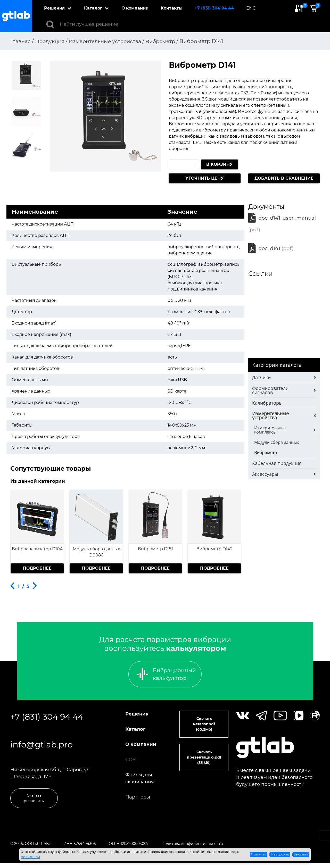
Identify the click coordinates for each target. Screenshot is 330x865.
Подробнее (37, 568)
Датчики (261, 379)
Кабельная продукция (277, 464)
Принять (258, 854)
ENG (251, 8)
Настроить (280, 854)
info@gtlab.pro (41, 746)
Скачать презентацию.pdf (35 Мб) (204, 757)
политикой (30, 857)
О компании (135, 8)
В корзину (219, 164)
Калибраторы (267, 404)
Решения (54, 8)
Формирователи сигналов (270, 391)
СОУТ (131, 759)
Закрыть (301, 854)
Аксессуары (265, 475)
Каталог (93, 8)
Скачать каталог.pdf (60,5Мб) (204, 724)
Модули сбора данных (276, 443)
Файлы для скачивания (139, 778)
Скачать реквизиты (34, 800)
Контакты (172, 8)
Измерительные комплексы (270, 431)
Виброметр (265, 454)
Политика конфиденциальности (192, 845)
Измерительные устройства (270, 417)
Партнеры (137, 797)
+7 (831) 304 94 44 (214, 8)
